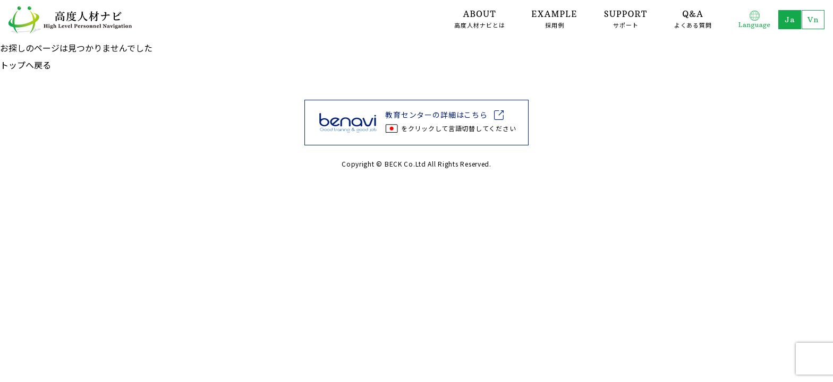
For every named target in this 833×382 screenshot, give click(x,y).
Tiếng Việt (812, 19)
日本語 (789, 19)
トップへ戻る (25, 64)
